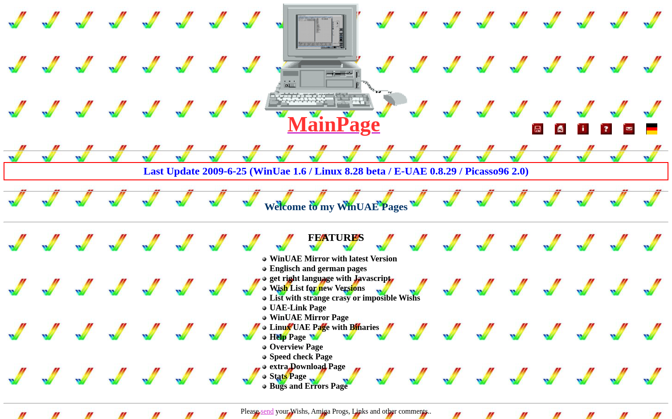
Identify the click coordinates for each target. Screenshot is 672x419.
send (267, 411)
